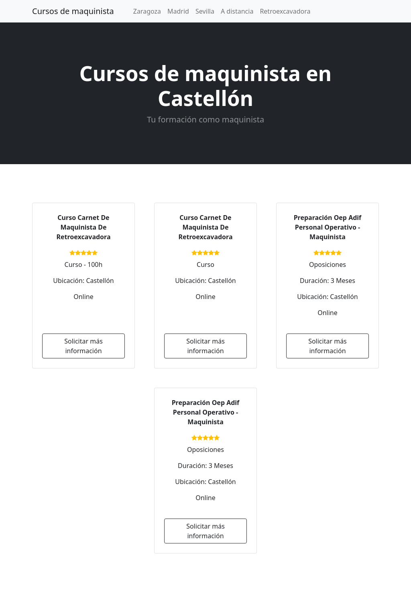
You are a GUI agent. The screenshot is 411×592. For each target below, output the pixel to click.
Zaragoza (147, 11)
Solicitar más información (83, 346)
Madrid (178, 11)
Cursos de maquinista (73, 11)
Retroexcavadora (285, 11)
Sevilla (204, 11)
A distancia (237, 11)
